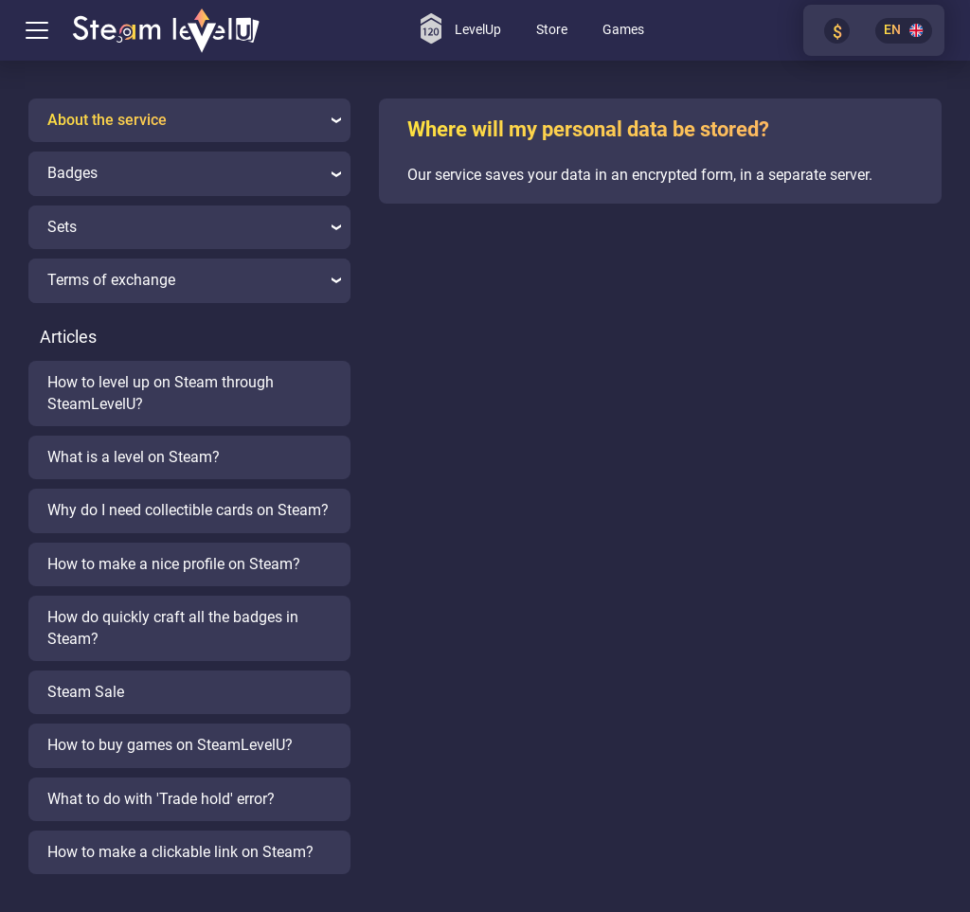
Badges (194, 173)
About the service (194, 120)
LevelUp (461, 28)
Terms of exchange (194, 280)
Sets (194, 227)
